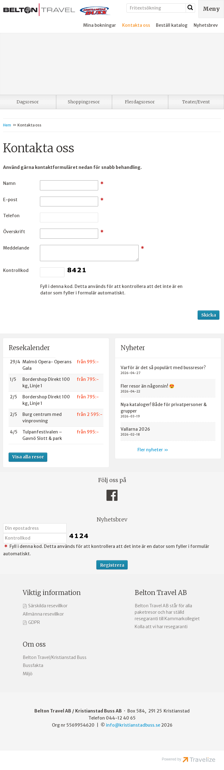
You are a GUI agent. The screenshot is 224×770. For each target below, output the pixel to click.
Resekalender (29, 348)
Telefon (11, 215)
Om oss (34, 644)
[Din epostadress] (35, 528)
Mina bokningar (99, 25)
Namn (9, 183)
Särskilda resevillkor (48, 605)
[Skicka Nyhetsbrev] (112, 564)
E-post (10, 199)
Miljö (28, 673)
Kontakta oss (136, 25)
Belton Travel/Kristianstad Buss (55, 657)
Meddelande (16, 248)
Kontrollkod (16, 270)
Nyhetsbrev (206, 25)
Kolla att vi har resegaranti (161, 626)
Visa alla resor (28, 457)
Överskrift (14, 231)
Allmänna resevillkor (43, 614)
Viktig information (52, 592)
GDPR (34, 622)
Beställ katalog (171, 25)
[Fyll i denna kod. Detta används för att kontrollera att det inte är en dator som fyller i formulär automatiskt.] (35, 538)
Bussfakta (33, 665)
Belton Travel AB (161, 592)
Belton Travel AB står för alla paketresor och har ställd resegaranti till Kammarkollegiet (167, 612)
